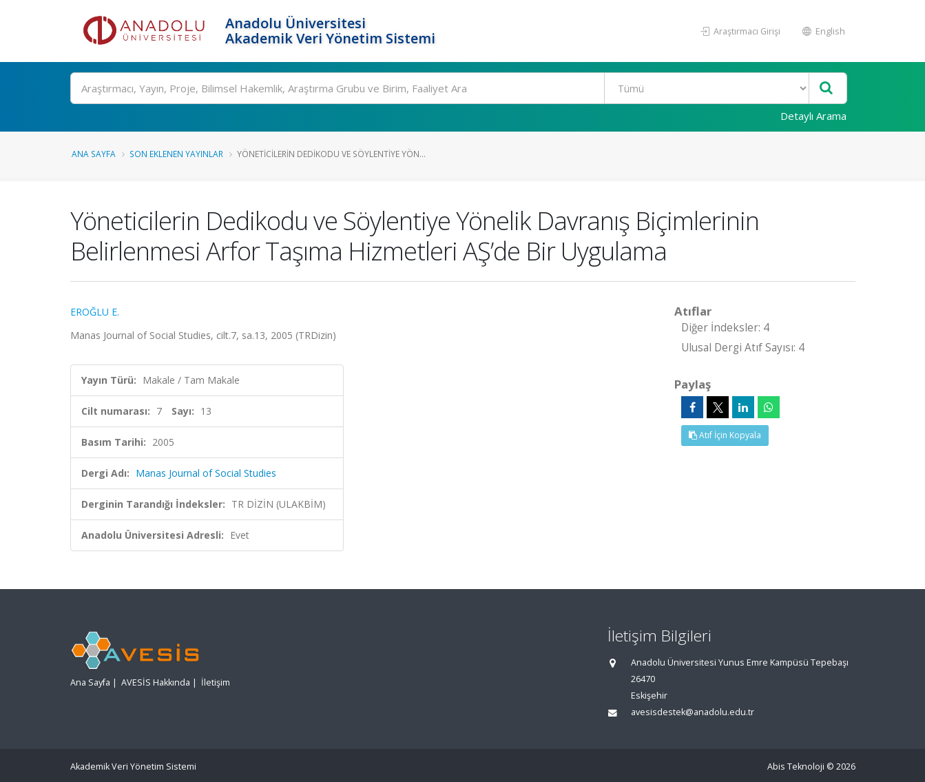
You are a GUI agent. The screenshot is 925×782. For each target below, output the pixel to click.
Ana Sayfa (94, 153)
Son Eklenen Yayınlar (176, 153)
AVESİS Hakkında (155, 682)
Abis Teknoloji (795, 766)
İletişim (215, 682)
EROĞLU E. (94, 311)
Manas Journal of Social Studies (206, 473)
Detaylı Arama (813, 116)
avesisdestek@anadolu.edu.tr (692, 712)
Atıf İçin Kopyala (725, 435)
